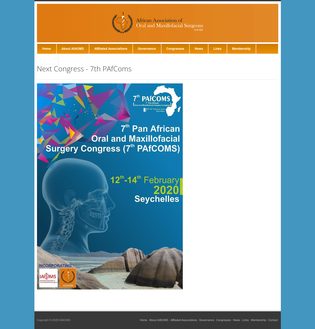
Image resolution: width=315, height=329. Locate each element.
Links (217, 48)
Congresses (175, 48)
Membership (241, 48)
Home (46, 48)
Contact (48, 59)
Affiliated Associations (110, 48)
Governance (147, 48)
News (199, 48)
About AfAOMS (73, 48)
